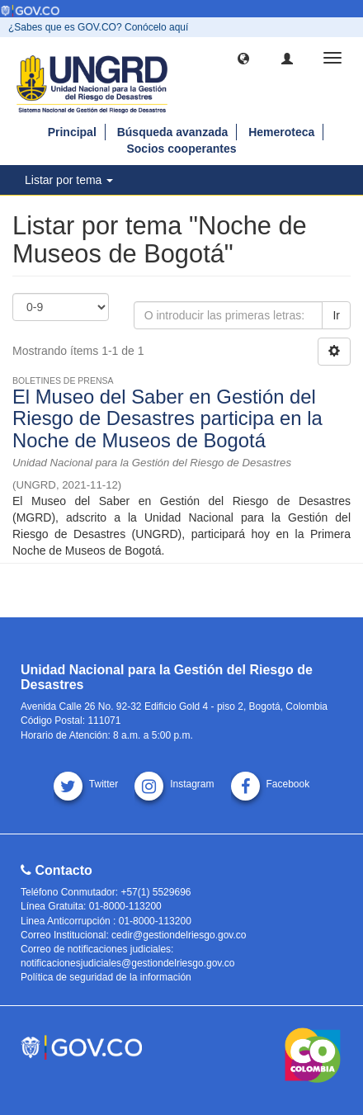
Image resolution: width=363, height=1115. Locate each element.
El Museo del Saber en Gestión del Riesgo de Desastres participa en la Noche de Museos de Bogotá (167, 418)
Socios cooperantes (181, 148)
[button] (243, 58)
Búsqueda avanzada (173, 132)
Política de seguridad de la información (106, 977)
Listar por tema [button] (69, 180)
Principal (72, 132)
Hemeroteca (281, 132)
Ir (336, 315)
